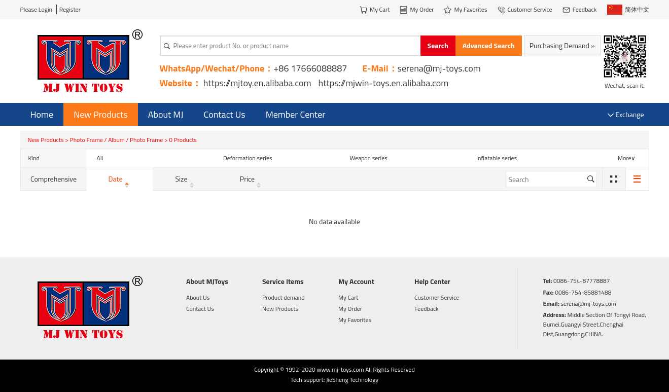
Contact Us (224, 114)
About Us (197, 297)
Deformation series (247, 158)
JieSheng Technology (352, 379)
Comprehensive (53, 178)
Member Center (296, 114)
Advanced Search (489, 45)
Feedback (426, 308)
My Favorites (354, 320)
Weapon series (369, 158)
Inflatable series (496, 158)
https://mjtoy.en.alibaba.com (257, 83)
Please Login (36, 9)
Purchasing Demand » (562, 45)
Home (42, 114)
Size (185, 178)
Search (438, 45)
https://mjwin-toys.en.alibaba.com (384, 83)
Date (119, 178)
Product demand (283, 297)
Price (251, 178)
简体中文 (628, 10)
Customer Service (436, 297)
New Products (101, 114)
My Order (350, 308)
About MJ (166, 114)
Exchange (626, 114)
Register (70, 9)
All (100, 158)
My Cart (348, 297)
